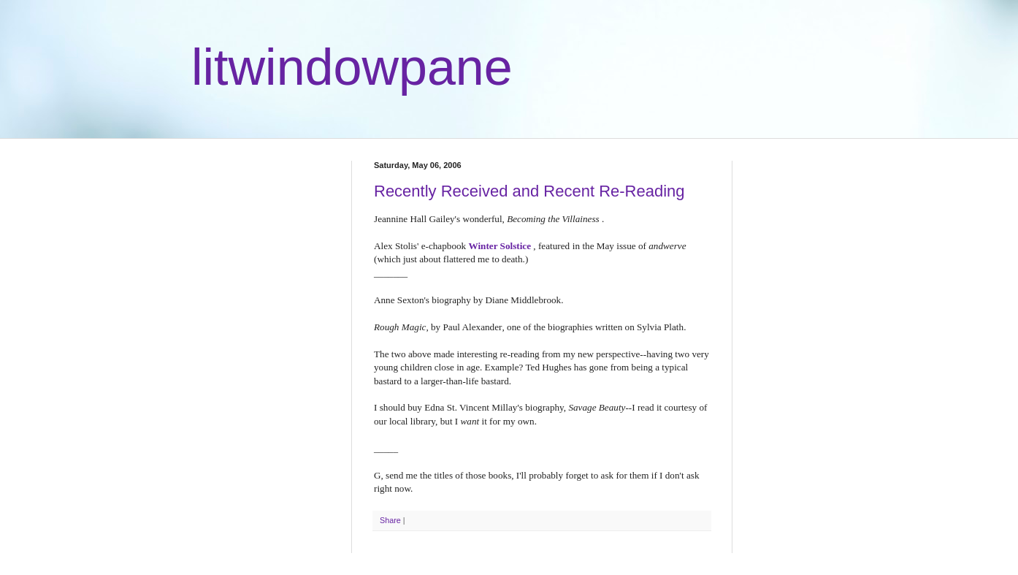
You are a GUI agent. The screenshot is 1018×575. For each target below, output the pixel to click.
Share (390, 520)
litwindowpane (352, 67)
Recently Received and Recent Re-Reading (529, 191)
